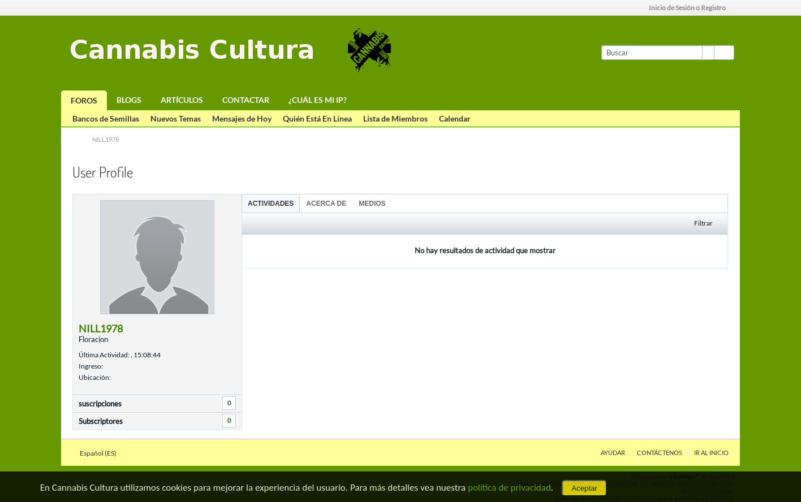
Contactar (245, 100)
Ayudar (613, 452)
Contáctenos (659, 452)
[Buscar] (657, 52)
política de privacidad (509, 488)
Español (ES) (101, 453)
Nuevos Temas (175, 118)
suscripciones (100, 403)
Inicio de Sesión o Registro (691, 7)
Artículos (182, 100)
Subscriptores (101, 421)
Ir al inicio (711, 452)
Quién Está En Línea (317, 118)
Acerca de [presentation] (326, 203)
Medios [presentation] (372, 203)
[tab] (271, 203)
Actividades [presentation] (271, 203)
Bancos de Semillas (105, 118)
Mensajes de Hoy (242, 118)
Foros (84, 100)
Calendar (455, 118)
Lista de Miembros (395, 118)
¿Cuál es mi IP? (317, 100)
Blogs (129, 100)
